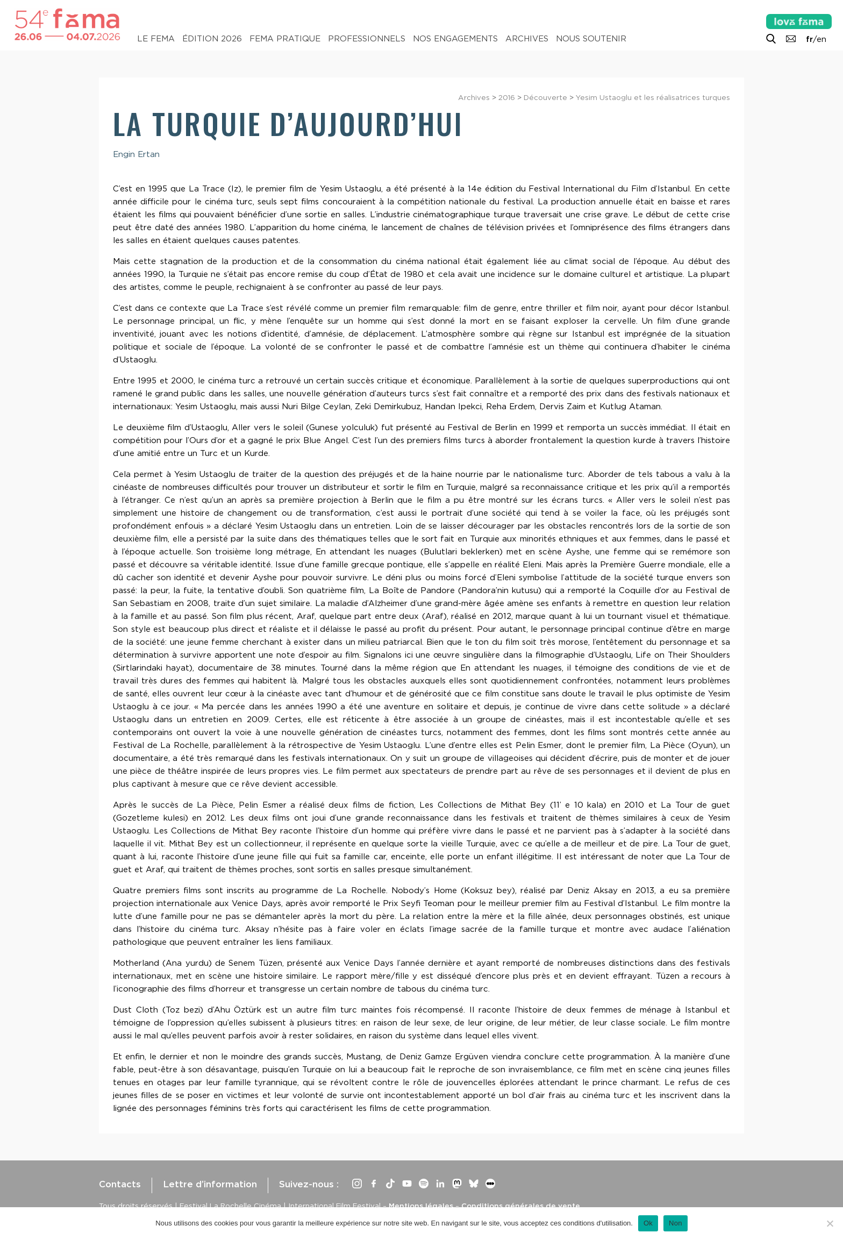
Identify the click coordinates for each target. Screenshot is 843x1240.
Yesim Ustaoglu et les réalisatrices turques (653, 97)
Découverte (545, 97)
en (821, 39)
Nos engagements (455, 39)
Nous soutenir (591, 39)
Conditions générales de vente (520, 1205)
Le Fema (156, 39)
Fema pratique (284, 39)
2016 (506, 97)
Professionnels (366, 39)
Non (675, 1223)
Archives (526, 39)
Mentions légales (421, 1205)
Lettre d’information (210, 1184)
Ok (648, 1223)
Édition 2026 (212, 39)
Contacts (120, 1184)
